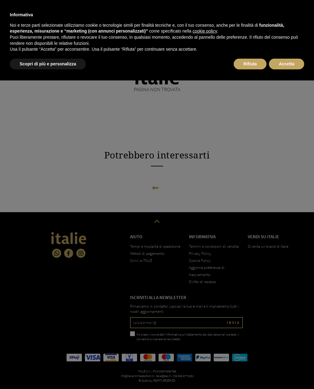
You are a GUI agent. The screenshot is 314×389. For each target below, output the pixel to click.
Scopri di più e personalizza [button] (48, 372)
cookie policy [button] (205, 339)
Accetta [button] (286, 372)
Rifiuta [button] (250, 372)
